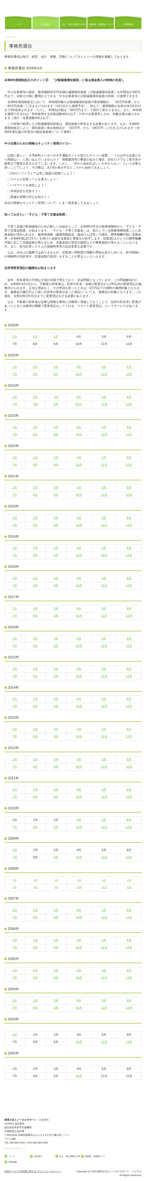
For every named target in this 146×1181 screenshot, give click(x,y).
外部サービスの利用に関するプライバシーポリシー (32, 1171)
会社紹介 (45, 24)
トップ (18, 24)
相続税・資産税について (101, 24)
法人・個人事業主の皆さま (74, 24)
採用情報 (128, 24)
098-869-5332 (17, 1142)
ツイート (11, 37)
